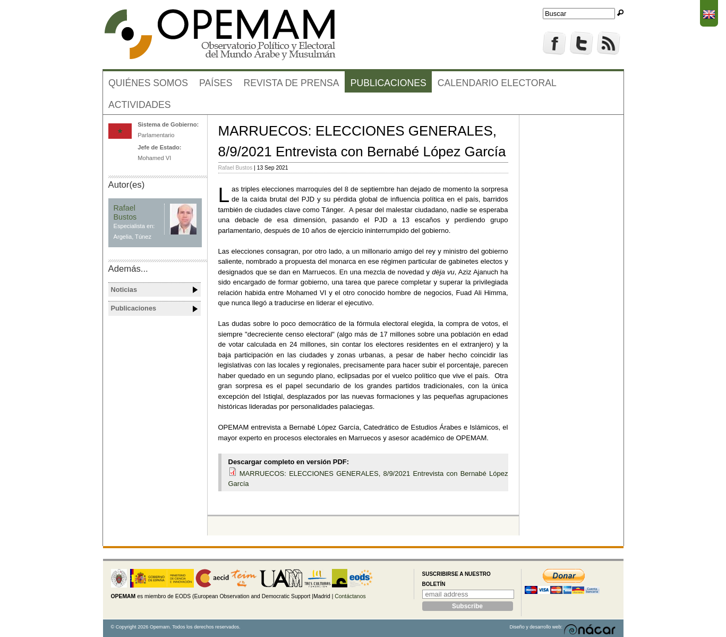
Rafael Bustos (235, 168)
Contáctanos (350, 596)
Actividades (139, 104)
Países (215, 83)
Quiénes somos (148, 83)
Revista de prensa (291, 83)
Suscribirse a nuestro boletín (456, 579)
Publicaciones (388, 83)
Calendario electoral (497, 83)
